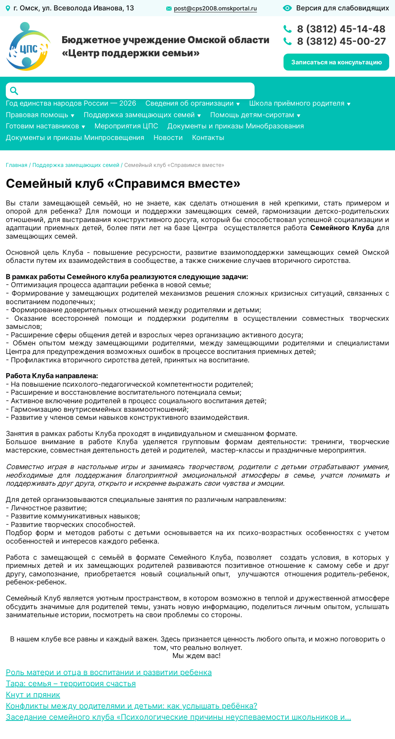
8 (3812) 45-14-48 (341, 29)
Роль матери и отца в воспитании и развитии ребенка (109, 672)
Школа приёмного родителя (296, 103)
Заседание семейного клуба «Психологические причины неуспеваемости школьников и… (178, 717)
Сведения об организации (189, 103)
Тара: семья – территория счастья (71, 683)
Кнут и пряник (33, 694)
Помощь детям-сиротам (252, 115)
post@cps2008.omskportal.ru (215, 8)
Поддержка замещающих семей (139, 115)
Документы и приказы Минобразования (235, 126)
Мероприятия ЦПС (126, 126)
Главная (16, 165)
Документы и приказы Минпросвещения (75, 137)
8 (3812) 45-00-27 (341, 41)
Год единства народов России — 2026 (71, 103)
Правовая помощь (37, 115)
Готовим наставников (42, 126)
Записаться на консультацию (336, 62)
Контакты (208, 137)
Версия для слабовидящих (342, 8)
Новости (168, 137)
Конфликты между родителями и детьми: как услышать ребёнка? (131, 705)
